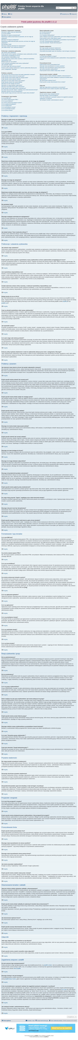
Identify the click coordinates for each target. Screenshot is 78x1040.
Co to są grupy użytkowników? (47, 35)
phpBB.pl (65, 301)
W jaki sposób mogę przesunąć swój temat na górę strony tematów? (18, 92)
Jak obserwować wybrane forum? (48, 80)
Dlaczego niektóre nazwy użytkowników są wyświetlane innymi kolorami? (57, 39)
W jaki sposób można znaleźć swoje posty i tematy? (52, 70)
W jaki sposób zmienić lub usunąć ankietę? (11, 82)
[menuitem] (10, 14)
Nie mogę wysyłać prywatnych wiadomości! (50, 48)
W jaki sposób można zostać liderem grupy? (50, 38)
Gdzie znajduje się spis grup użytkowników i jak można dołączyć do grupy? (58, 36)
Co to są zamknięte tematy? (8, 108)
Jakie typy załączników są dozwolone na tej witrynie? (52, 87)
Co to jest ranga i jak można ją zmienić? (11, 66)
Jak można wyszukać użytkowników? (49, 69)
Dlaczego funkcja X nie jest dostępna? (49, 95)
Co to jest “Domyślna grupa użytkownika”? (50, 41)
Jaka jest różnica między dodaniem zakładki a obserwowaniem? (55, 75)
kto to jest (63, 989)
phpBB (36, 1035)
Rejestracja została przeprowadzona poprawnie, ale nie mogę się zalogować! (17, 37)
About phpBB (17, 968)
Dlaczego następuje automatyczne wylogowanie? (13, 45)
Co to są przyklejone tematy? (8, 107)
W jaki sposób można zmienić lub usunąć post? (12, 76)
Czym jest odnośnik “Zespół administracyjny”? (51, 42)
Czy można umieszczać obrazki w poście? (11, 102)
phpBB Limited (48, 965)
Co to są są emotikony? (7, 101)
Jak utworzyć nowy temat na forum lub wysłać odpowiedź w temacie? (18, 74)
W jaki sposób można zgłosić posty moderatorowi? (13, 88)
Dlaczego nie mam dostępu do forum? (10, 83)
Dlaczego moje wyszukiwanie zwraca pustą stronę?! (52, 67)
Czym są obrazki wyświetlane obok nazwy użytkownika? (15, 63)
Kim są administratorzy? (45, 32)
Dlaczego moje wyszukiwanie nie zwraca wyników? (52, 66)
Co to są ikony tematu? (7, 110)
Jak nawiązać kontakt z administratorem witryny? (51, 100)
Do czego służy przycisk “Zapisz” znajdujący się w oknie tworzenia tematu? (19, 89)
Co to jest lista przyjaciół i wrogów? (48, 56)
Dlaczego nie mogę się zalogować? (10, 39)
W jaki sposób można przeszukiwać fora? (50, 64)
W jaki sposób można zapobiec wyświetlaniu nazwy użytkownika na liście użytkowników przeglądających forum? (19, 54)
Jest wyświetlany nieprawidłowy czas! (10, 57)
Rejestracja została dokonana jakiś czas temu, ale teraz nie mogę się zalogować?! (18, 42)
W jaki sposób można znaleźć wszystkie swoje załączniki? (54, 88)
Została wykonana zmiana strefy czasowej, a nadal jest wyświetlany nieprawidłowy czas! (17, 59)
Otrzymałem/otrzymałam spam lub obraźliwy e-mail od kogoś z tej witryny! (58, 51)
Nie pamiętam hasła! (6, 44)
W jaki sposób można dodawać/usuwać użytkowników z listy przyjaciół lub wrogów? (58, 58)
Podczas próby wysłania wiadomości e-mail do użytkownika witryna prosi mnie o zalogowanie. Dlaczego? (19, 68)
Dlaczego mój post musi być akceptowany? (11, 91)
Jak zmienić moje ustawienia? (8, 52)
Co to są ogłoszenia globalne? (8, 104)
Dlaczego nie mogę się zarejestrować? (10, 35)
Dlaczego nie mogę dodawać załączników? (11, 85)
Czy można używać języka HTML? (9, 99)
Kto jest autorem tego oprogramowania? (49, 94)
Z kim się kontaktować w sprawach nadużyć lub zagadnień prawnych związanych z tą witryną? (56, 97)
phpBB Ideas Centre (10, 979)
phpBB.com (4, 303)
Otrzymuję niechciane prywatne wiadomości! (50, 49)
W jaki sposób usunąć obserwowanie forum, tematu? (52, 82)
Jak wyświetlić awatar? (7, 64)
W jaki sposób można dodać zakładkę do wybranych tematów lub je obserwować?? (56, 78)
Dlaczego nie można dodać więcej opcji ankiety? (13, 80)
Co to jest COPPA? (6, 33)
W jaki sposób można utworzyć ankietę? (11, 79)
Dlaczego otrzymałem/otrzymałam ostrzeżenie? (12, 86)
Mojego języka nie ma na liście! (9, 61)
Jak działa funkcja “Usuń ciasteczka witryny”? (12, 47)
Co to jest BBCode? (6, 98)
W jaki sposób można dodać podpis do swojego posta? (14, 77)
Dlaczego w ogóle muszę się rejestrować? (11, 32)
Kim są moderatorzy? (45, 33)
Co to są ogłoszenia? (6, 105)
